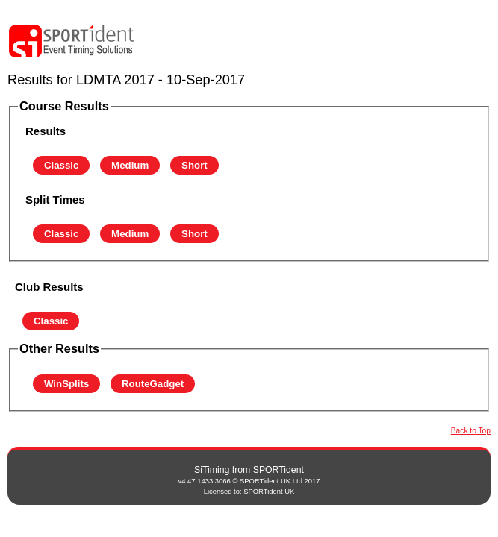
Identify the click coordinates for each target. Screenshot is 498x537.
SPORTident (278, 470)
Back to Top (471, 431)
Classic (61, 165)
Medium (130, 165)
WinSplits (66, 383)
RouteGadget (153, 383)
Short (194, 165)
